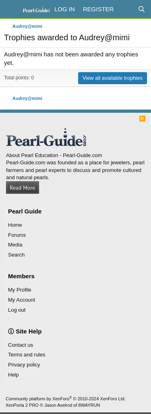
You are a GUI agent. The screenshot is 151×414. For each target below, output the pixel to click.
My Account (21, 300)
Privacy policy (24, 365)
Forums (17, 235)
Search (16, 255)
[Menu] (11, 9)
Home (15, 225)
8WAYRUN (89, 405)
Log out (16, 310)
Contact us (20, 345)
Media (15, 245)
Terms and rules (26, 355)
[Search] (141, 9)
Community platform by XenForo (66, 398)
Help (13, 375)
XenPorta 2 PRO (22, 405)
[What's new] (125, 9)
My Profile (19, 290)
